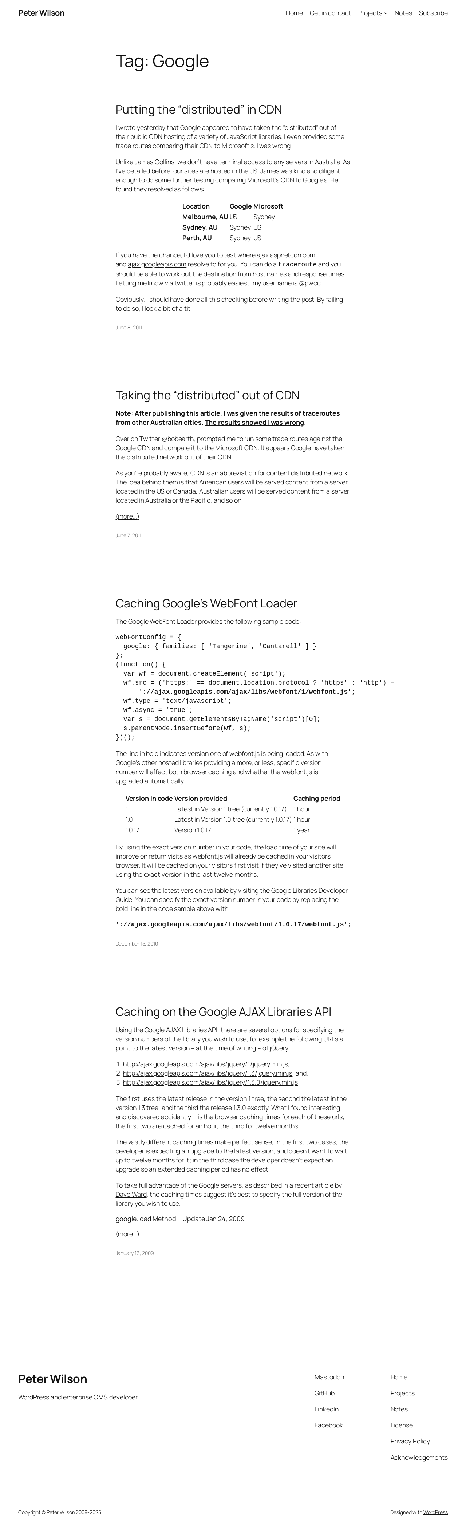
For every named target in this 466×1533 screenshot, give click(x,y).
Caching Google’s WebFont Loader (206, 602)
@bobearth (178, 437)
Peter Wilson (41, 12)
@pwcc (310, 282)
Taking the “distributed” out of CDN (208, 394)
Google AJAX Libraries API (181, 1029)
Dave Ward (131, 1193)
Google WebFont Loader (162, 620)
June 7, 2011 (129, 534)
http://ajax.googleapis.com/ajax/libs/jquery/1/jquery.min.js (205, 1063)
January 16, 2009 (135, 1252)
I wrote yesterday (140, 127)
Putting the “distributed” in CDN (199, 109)
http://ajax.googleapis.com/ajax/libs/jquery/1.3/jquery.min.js (208, 1072)
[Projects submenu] (386, 13)
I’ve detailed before (143, 170)
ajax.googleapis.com (157, 264)
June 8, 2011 (129, 326)
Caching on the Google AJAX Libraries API (223, 1011)
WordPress (435, 1511)
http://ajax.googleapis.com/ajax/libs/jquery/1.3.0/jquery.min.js (210, 1081)
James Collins (154, 161)
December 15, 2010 (137, 942)
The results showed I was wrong (254, 421)
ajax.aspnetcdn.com (286, 254)
